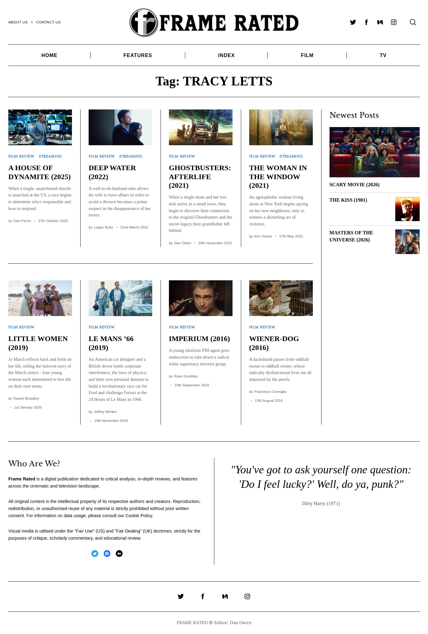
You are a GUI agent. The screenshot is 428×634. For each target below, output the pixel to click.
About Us (18, 22)
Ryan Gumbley (186, 376)
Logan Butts (103, 227)
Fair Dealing (128, 531)
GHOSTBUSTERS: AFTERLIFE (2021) (200, 176)
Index (226, 55)
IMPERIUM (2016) (199, 339)
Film (307, 55)
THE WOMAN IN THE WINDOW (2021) (278, 176)
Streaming (50, 156)
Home (49, 55)
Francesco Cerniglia (270, 391)
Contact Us (48, 22)
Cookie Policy (138, 515)
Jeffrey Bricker (105, 412)
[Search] (413, 22)
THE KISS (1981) (348, 200)
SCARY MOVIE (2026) (354, 184)
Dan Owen (182, 243)
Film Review (21, 156)
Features (138, 55)
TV (383, 55)
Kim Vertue (263, 236)
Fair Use (84, 531)
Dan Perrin (22, 221)
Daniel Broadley (26, 398)
